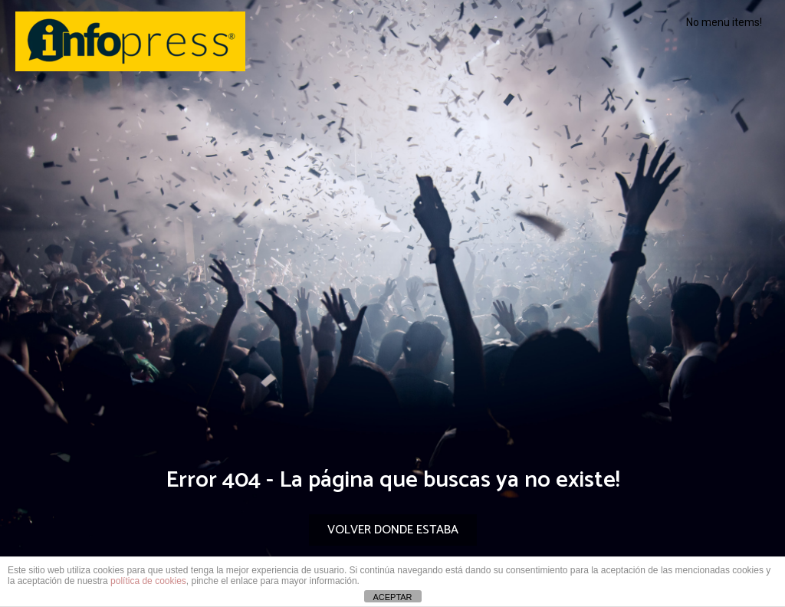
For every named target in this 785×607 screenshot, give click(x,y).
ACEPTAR (392, 597)
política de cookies (148, 581)
